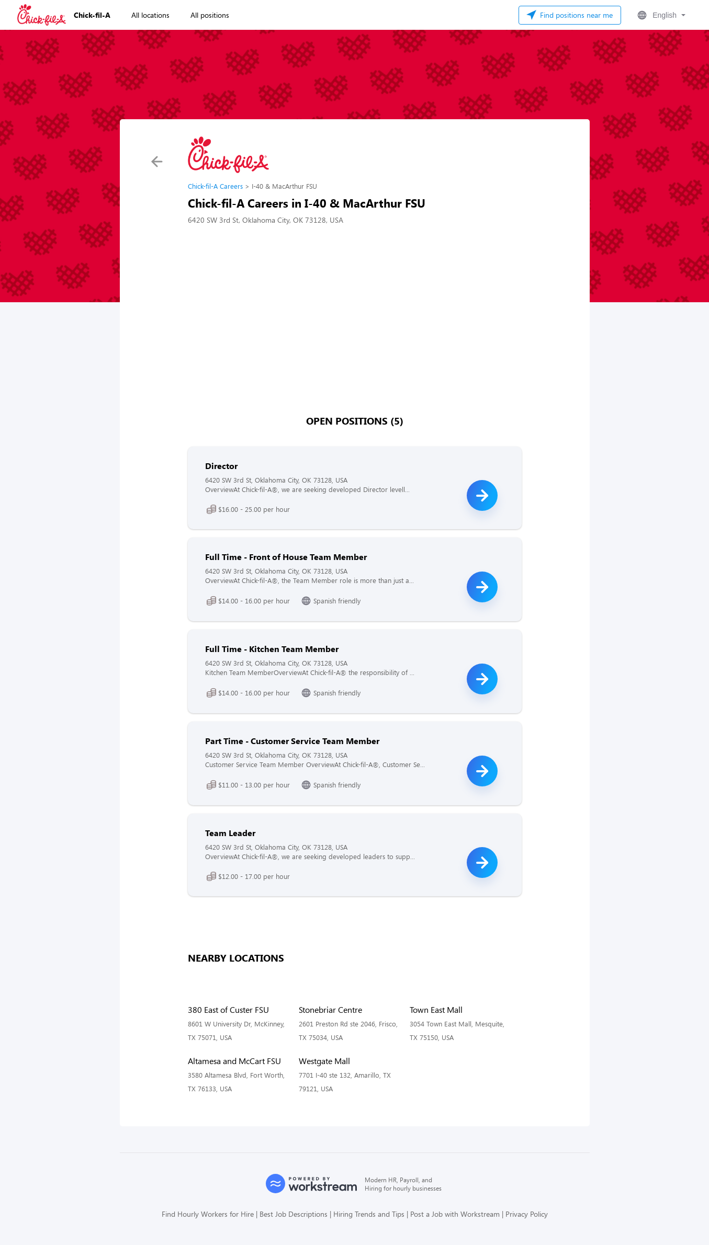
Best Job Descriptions (294, 1214)
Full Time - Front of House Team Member (286, 556)
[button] (660, 15)
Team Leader (230, 832)
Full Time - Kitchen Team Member (272, 648)
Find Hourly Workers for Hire (208, 1214)
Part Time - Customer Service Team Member (292, 740)
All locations (150, 15)
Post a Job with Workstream (455, 1214)
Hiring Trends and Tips (368, 1214)
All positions (209, 15)
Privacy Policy (526, 1214)
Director (221, 465)
